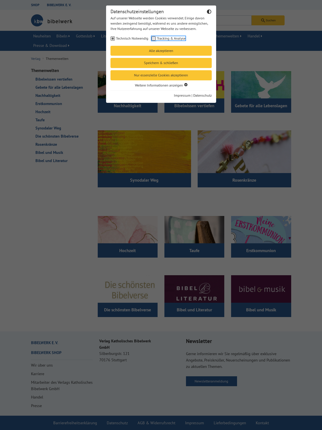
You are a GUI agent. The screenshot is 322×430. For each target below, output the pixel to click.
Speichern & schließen (161, 63)
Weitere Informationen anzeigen (161, 85)
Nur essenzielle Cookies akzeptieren (161, 75)
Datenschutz (202, 95)
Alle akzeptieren (161, 50)
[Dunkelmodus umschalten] (209, 12)
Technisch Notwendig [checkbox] (132, 38)
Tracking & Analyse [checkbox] (171, 38)
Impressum (182, 95)
